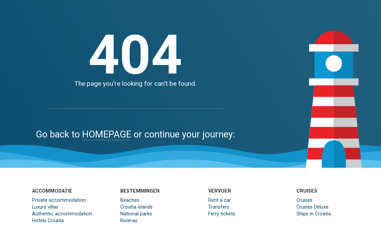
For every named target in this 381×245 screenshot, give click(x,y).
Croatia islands (136, 207)
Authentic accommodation (62, 214)
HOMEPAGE (106, 134)
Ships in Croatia (313, 214)
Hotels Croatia (48, 221)
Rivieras (128, 221)
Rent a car (219, 200)
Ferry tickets (221, 214)
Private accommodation (59, 200)
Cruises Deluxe (312, 207)
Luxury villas (45, 207)
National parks (136, 214)
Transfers (218, 207)
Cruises (304, 200)
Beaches (129, 200)
